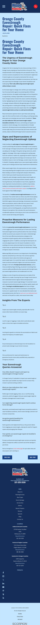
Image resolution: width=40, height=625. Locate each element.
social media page (18, 448)
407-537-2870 (20, 565)
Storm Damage (20, 500)
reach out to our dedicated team (28, 293)
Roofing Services (20, 494)
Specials (20, 514)
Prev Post (7, 457)
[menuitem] (20, 614)
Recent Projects (20, 508)
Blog (20, 516)
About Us (20, 492)
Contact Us (20, 519)
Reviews (20, 511)
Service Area (20, 503)
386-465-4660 (20, 552)
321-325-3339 (19, 482)
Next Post (33, 457)
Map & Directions (20, 536)
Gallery (20, 505)
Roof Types (20, 497)
